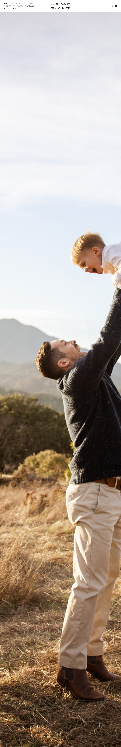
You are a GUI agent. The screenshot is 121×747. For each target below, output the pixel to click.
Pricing (7, 6)
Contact (29, 6)
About (7, 8)
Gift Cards (18, 6)
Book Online (18, 3)
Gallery (30, 3)
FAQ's (14, 8)
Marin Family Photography (61, 6)
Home (6, 3)
